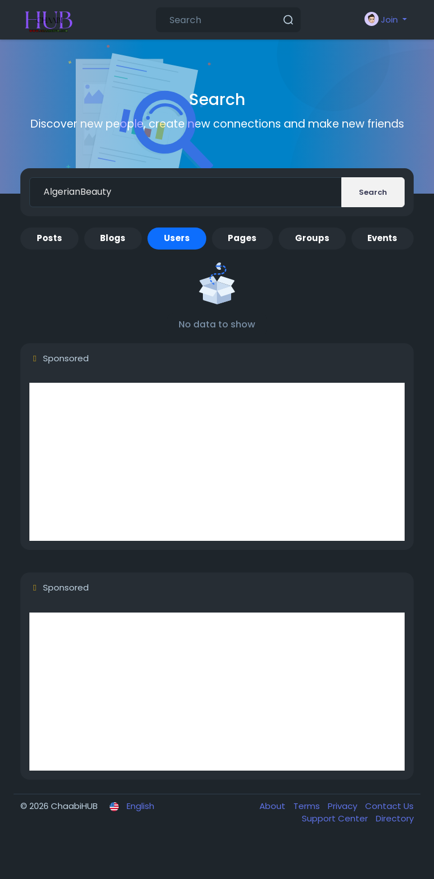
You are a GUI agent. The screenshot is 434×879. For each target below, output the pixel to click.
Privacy (343, 806)
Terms (307, 806)
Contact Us (389, 806)
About (273, 806)
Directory (395, 818)
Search (373, 192)
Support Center (336, 818)
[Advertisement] (217, 462)
